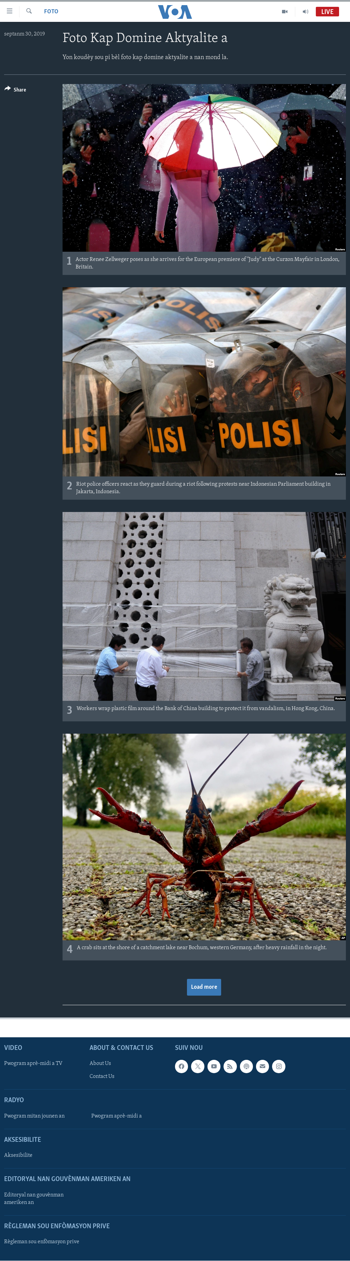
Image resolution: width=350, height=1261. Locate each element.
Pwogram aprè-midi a (116, 1116)
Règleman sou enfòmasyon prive (41, 1242)
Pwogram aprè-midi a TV (33, 1064)
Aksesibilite (18, 1156)
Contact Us (102, 1077)
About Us (100, 1064)
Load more (204, 987)
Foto (51, 12)
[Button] (15, 91)
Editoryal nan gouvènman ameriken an (34, 1198)
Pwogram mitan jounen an (34, 1116)
